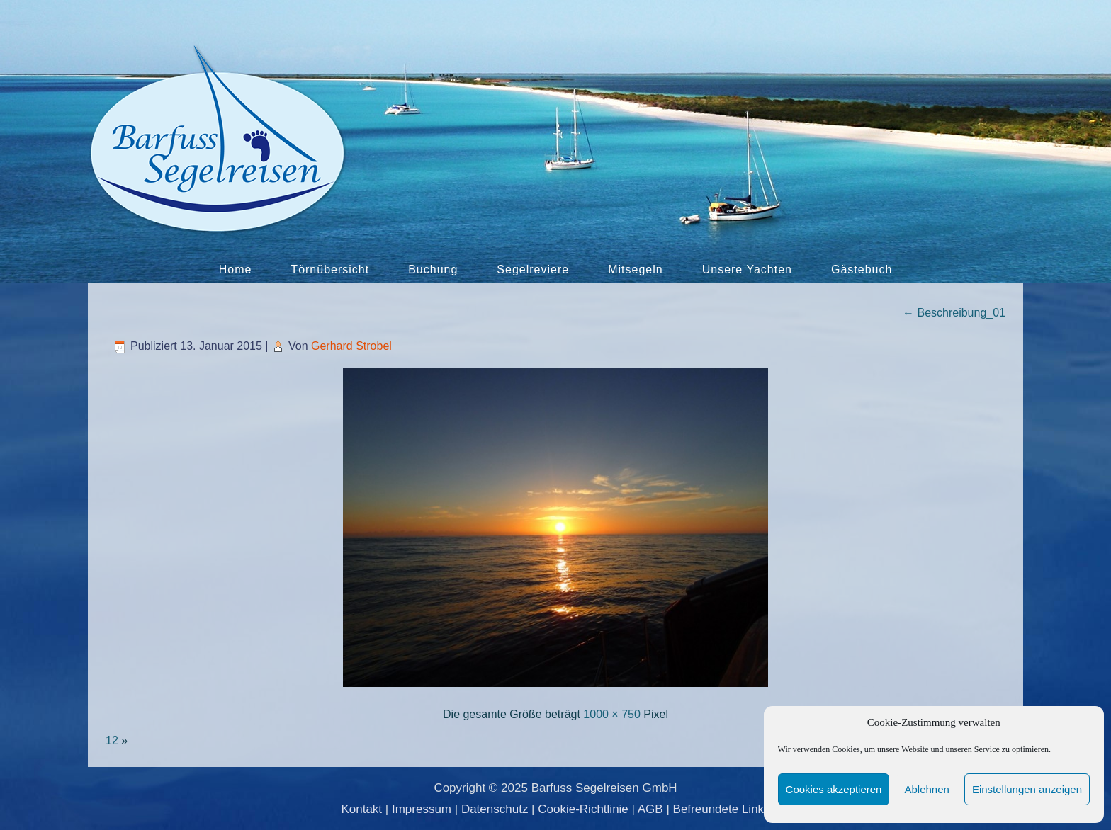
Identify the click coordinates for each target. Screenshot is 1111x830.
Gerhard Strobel (351, 346)
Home (235, 269)
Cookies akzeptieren (834, 789)
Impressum (421, 809)
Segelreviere (533, 269)
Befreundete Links (721, 809)
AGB (650, 809)
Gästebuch (861, 269)
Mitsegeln (635, 269)
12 (112, 740)
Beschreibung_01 (954, 313)
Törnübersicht (330, 269)
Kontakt (361, 809)
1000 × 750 (612, 714)
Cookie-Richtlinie (583, 809)
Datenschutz (495, 809)
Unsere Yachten (747, 269)
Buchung (433, 269)
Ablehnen (926, 789)
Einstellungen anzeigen (1027, 789)
